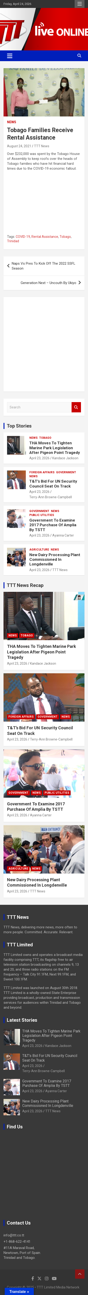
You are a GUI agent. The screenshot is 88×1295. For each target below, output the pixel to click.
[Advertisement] (44, 344)
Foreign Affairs (41, 472)
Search (76, 407)
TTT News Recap (25, 585)
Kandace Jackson (65, 458)
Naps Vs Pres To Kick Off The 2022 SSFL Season (43, 265)
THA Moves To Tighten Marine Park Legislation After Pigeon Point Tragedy (54, 448)
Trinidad (13, 241)
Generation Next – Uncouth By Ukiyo (48, 283)
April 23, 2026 (39, 458)
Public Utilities (41, 515)
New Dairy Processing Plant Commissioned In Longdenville (54, 559)
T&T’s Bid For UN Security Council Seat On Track (53, 483)
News (11, 122)
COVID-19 (23, 237)
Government (66, 472)
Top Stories (19, 426)
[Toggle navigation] (10, 55)
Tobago (65, 237)
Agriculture (39, 549)
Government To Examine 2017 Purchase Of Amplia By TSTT (52, 525)
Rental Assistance (44, 237)
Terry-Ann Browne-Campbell (50, 497)
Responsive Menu (79, 4)
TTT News (41, 146)
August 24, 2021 (19, 146)
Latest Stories (22, 1020)
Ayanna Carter (63, 535)
